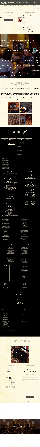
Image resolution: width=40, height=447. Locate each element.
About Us (27, 2)
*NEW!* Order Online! (11, 2)
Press (24, 2)
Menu (31, 2)
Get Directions (13, 382)
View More (8, 19)
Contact (35, 2)
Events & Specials (18, 2)
